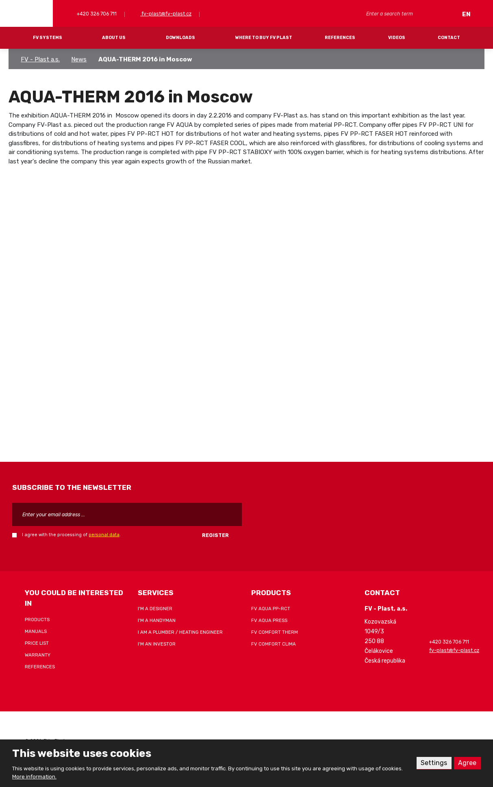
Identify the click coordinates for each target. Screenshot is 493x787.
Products (37, 619)
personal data (104, 534)
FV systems (47, 37)
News (79, 59)
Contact (449, 37)
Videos (396, 37)
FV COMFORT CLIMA (273, 644)
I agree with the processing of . (71, 534)
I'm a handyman (157, 620)
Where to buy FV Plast (263, 37)
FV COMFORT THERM (274, 632)
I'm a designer (155, 608)
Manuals (36, 631)
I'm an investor (157, 644)
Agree (467, 763)
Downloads (180, 37)
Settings (434, 763)
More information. (34, 777)
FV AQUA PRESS (269, 620)
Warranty (37, 655)
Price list (37, 643)
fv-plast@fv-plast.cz (165, 14)
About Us (114, 37)
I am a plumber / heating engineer (180, 632)
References (340, 37)
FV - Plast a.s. (40, 59)
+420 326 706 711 (96, 14)
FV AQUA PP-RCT (270, 608)
